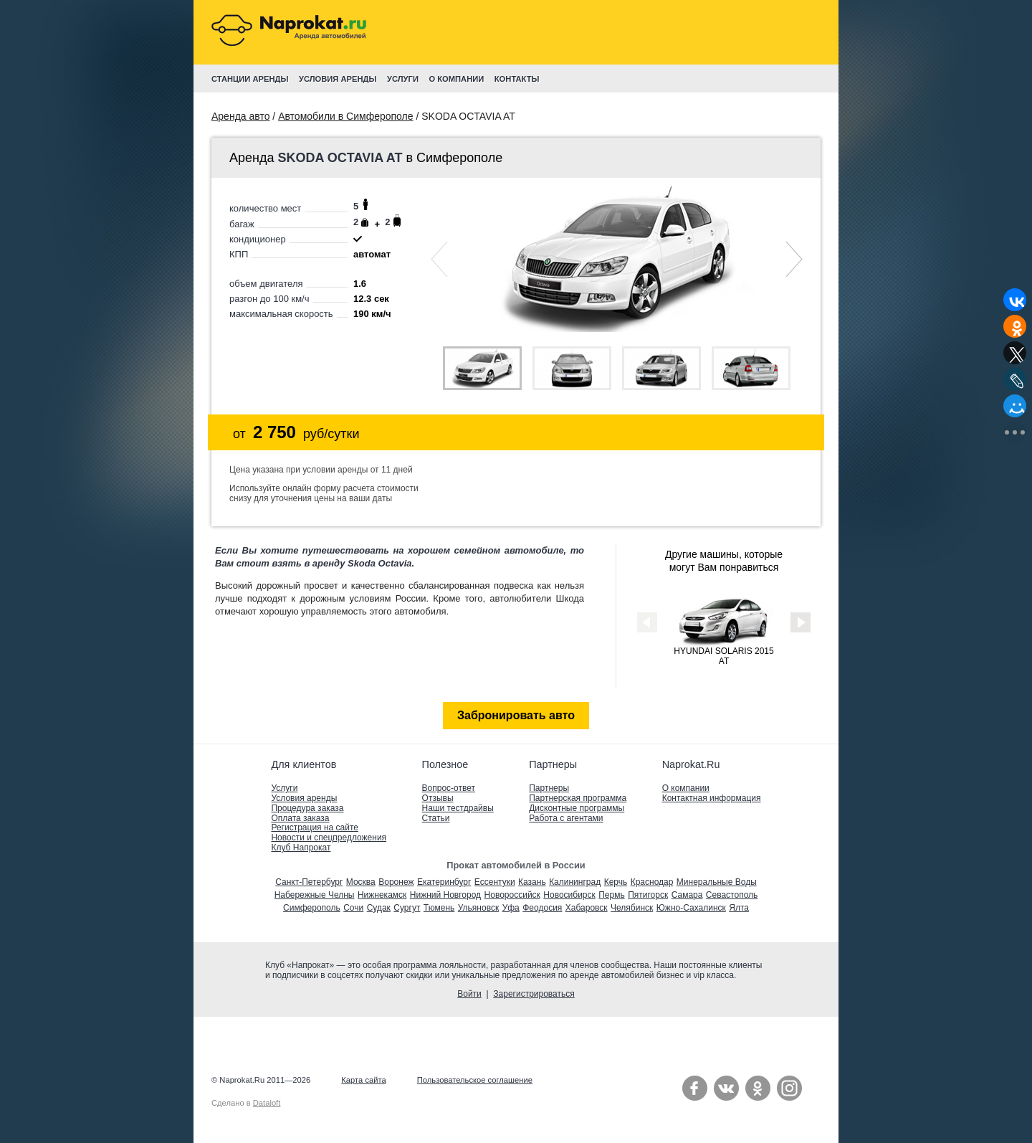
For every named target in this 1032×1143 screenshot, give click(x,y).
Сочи (353, 908)
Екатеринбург (444, 882)
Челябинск (632, 908)
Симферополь (311, 908)
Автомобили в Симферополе (345, 116)
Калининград (575, 882)
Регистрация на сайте (314, 827)
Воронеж (396, 882)
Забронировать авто (516, 715)
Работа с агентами (566, 818)
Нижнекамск (382, 895)
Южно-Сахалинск (691, 908)
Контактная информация (711, 798)
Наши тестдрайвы (458, 808)
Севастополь (732, 895)
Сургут (406, 908)
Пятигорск (648, 895)
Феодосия (542, 908)
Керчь (616, 882)
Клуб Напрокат (300, 848)
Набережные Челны (314, 895)
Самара (687, 895)
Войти (469, 994)
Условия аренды (304, 798)
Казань (532, 882)
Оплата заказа (300, 818)
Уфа (511, 908)
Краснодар (652, 882)
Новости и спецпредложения (328, 838)
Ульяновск (478, 908)
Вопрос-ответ (448, 788)
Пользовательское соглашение (474, 1080)
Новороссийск (512, 895)
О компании (686, 788)
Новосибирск (569, 895)
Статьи (436, 818)
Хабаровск (586, 908)
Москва (361, 882)
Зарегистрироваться (533, 994)
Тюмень (439, 908)
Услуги (284, 788)
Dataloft (267, 1103)
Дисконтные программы (576, 808)
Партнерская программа (577, 798)
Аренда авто (240, 116)
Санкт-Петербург (309, 882)
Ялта (739, 908)
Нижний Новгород (445, 895)
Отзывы (438, 798)
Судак (379, 908)
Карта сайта (363, 1080)
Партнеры (549, 788)
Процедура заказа (307, 808)
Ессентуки (494, 882)
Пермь (611, 895)
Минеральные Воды (717, 882)
